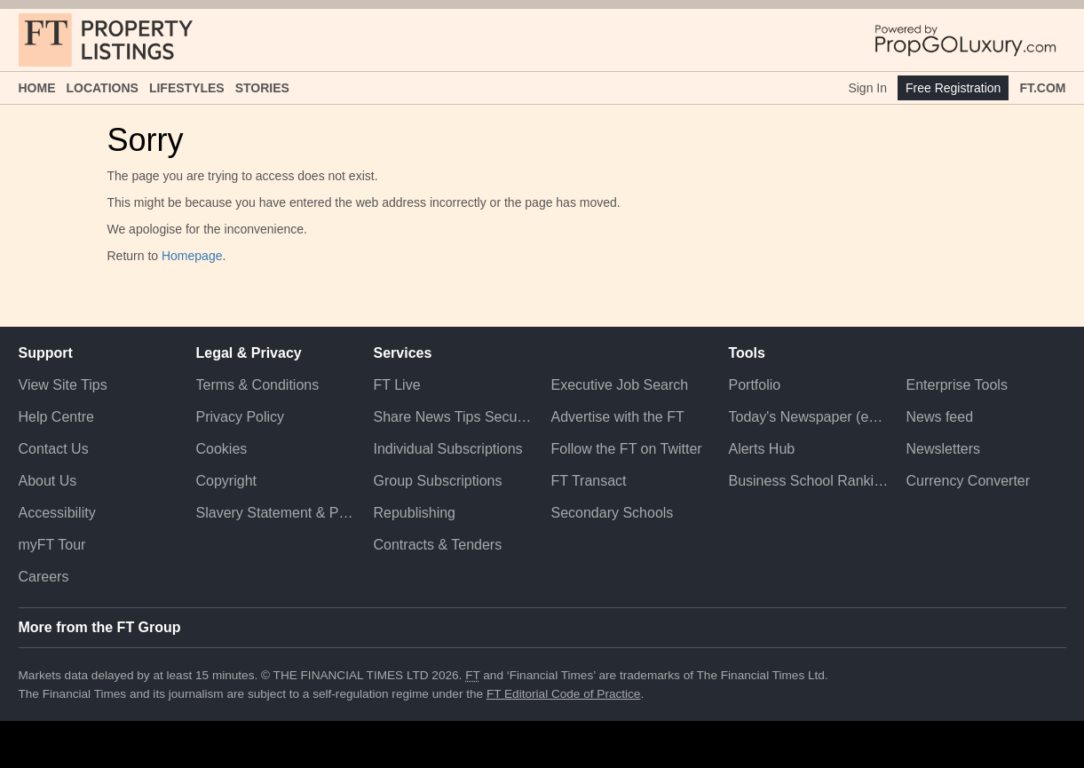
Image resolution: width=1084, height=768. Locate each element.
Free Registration (953, 88)
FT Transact (588, 480)
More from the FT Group (100, 627)
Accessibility (57, 512)
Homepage (192, 256)
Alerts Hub (761, 448)
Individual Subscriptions (448, 448)
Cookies (222, 448)
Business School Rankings (808, 480)
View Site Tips (63, 384)
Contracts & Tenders (438, 544)
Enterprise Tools (956, 384)
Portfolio (754, 384)
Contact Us (54, 448)
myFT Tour (52, 544)
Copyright (226, 480)
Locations (102, 88)
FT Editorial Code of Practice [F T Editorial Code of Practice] (564, 694)
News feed (939, 416)
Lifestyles (187, 88)
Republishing (415, 512)
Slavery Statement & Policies (276, 512)
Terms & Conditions (258, 384)
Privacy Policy (240, 416)
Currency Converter (968, 480)
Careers (44, 576)
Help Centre (56, 416)
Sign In (867, 88)
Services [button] (403, 352)
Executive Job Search (619, 384)
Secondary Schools (611, 512)
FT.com (1042, 88)
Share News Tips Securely (454, 416)
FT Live (397, 384)
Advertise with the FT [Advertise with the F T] (617, 416)
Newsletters (943, 448)
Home (37, 88)
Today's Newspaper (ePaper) (808, 416)
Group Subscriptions (438, 480)
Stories (262, 88)
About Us (48, 480)
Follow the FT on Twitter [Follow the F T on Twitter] (625, 448)
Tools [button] (746, 352)
